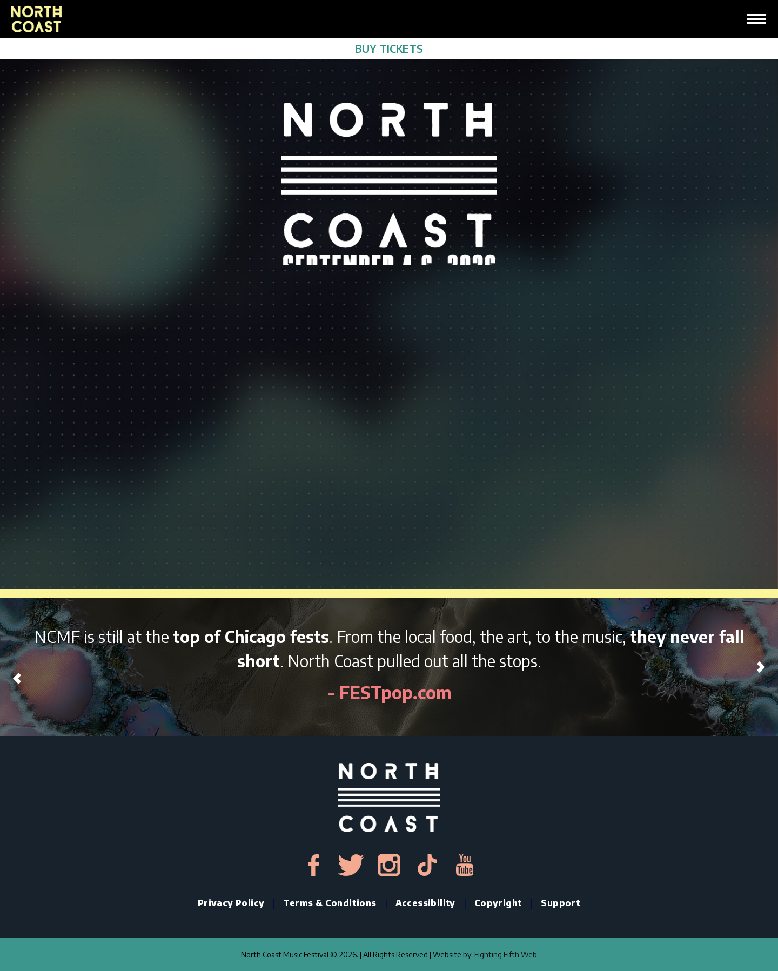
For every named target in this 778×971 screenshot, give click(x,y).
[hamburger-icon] (756, 19)
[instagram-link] (389, 865)
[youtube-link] (464, 865)
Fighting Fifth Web (505, 954)
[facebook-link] (313, 865)
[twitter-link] (351, 865)
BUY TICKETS (389, 48)
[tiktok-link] (426, 865)
